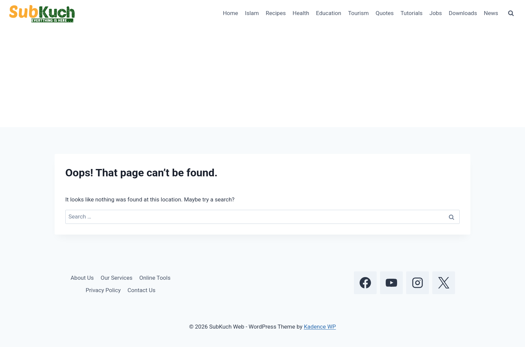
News (491, 13)
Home (230, 13)
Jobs (436, 13)
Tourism (358, 13)
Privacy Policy (103, 290)
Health (301, 13)
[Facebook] (365, 282)
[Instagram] (417, 282)
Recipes (276, 13)
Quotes (385, 13)
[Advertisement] (262, 77)
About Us (82, 277)
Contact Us (141, 290)
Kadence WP (320, 326)
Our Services (116, 277)
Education (328, 13)
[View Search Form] (511, 13)
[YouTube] (391, 282)
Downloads (463, 13)
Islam (252, 13)
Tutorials (411, 13)
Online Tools (154, 277)
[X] (443, 282)
